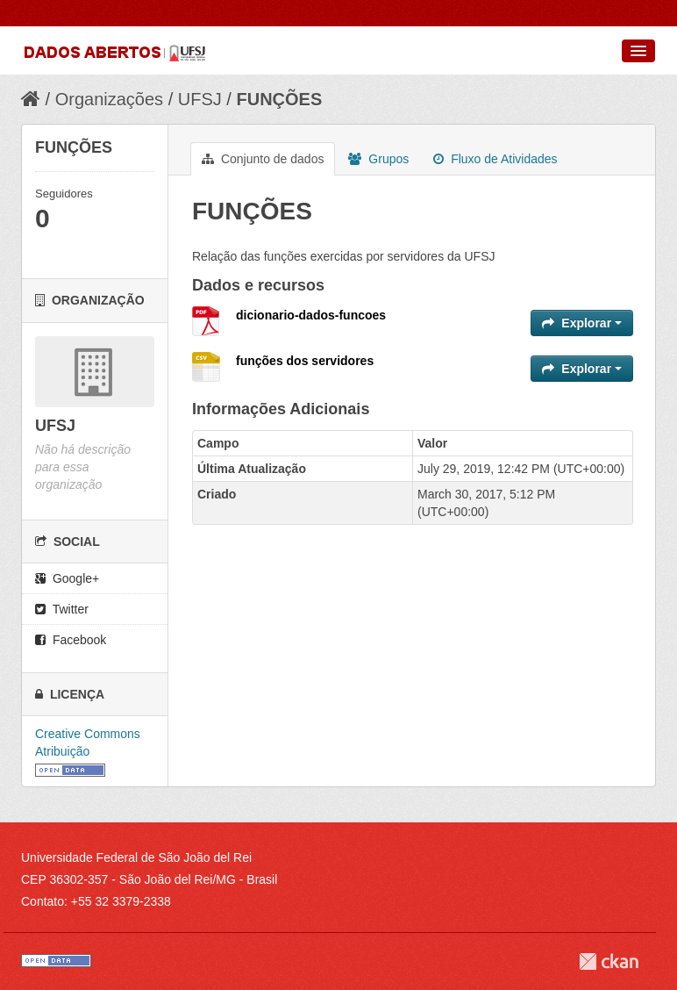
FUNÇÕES (279, 99)
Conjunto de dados (263, 159)
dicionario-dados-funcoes (311, 315)
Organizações (109, 99)
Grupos (378, 159)
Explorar (582, 323)
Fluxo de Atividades (495, 159)
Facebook (70, 640)
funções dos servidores (305, 361)
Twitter (62, 609)
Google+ (67, 578)
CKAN (608, 961)
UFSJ (200, 99)
